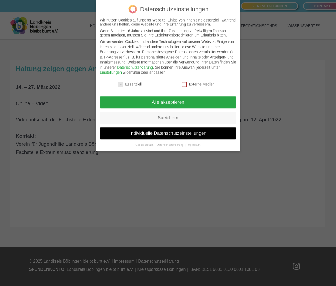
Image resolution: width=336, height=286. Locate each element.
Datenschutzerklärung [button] (170, 141)
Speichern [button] (168, 114)
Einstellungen (111, 68)
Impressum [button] (194, 141)
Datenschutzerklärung (135, 63)
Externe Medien (198, 80)
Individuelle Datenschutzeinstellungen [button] (168, 129)
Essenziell (130, 80)
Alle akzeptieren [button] (168, 98)
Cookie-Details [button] (144, 141)
